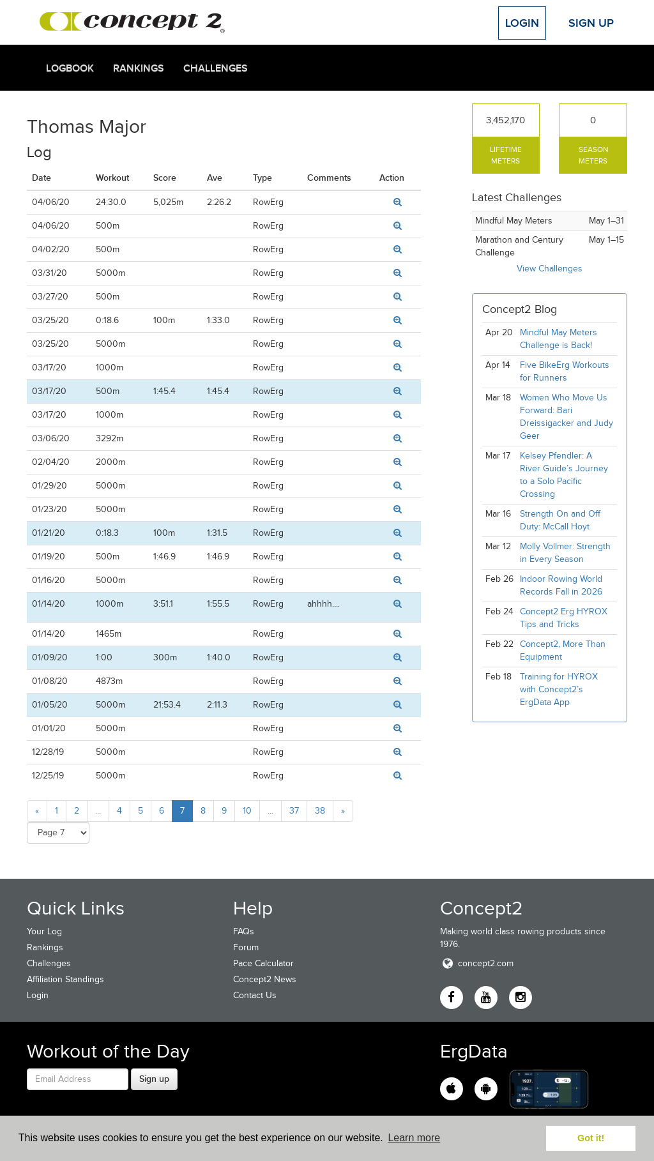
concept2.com (476, 963)
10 (247, 811)
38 (320, 811)
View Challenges (549, 268)
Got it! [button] (590, 1138)
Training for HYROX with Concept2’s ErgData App (559, 689)
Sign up (154, 1079)
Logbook (70, 68)
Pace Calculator (263, 963)
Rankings (138, 68)
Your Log (44, 931)
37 (294, 811)
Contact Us (255, 995)
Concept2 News (264, 979)
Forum (246, 947)
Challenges (215, 68)
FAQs (243, 931)
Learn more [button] (414, 1137)
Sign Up (591, 23)
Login (522, 23)
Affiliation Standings (65, 979)
